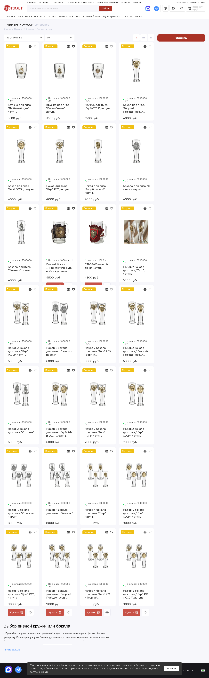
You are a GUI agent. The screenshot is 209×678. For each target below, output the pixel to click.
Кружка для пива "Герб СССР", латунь (97, 106)
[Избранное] (181, 8)
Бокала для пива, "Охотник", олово (19, 268)
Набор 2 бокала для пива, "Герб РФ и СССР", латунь (59, 432)
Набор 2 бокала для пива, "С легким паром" (59, 351)
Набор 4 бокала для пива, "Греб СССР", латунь (133, 513)
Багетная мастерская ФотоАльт (37, 16)
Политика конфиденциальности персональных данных (86, 668)
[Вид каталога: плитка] (136, 37)
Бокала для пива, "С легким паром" (136, 188)
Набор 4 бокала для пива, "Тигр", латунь (95, 513)
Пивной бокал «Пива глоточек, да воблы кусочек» (59, 268)
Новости (125, 2)
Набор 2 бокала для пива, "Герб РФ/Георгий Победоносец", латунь (98, 351)
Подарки (9, 16)
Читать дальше (14, 649)
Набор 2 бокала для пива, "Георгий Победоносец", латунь (135, 351)
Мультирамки (111, 16)
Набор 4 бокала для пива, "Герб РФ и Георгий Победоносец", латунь (97, 594)
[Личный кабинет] (165, 8)
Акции (138, 16)
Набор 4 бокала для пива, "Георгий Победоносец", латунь (58, 594)
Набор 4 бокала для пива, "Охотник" (59, 511)
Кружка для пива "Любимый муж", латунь (19, 108)
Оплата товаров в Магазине (80, 2)
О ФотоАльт (57, 2)
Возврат (137, 2)
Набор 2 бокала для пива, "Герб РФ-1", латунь (95, 432)
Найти (105, 8)
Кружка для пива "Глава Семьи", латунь (57, 108)
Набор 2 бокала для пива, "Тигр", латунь (134, 270)
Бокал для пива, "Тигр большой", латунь (95, 189)
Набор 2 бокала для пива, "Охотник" (21, 430)
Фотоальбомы (91, 16)
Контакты (31, 2)
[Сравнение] (173, 8)
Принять (171, 668)
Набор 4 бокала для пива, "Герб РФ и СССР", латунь (135, 594)
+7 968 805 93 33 (190, 2)
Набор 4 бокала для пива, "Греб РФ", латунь (21, 594)
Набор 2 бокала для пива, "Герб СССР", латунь (133, 432)
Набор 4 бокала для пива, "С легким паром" (21, 513)
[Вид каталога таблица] (151, 37)
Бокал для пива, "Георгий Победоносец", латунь (134, 108)
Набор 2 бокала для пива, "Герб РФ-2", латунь (18, 351)
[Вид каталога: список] (143, 37)
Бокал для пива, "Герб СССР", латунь (21, 188)
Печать (127, 16)
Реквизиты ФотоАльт (107, 2)
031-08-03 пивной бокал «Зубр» (96, 266)
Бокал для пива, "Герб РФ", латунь (57, 188)
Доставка (43, 2)
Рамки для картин (69, 16)
